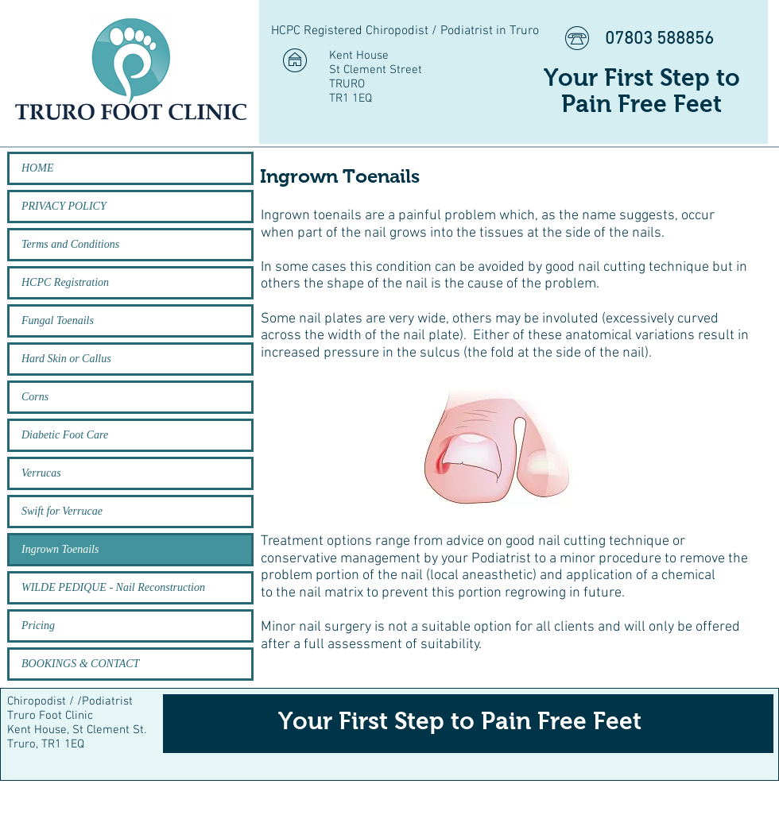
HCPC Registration (65, 282)
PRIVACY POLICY (64, 206)
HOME (37, 168)
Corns (34, 397)
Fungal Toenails (57, 320)
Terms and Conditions (70, 244)
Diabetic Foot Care (64, 435)
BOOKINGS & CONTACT (80, 664)
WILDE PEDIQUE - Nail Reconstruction (113, 587)
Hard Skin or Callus (66, 359)
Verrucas (41, 473)
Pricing (38, 625)
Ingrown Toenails (60, 549)
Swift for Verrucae (62, 511)
